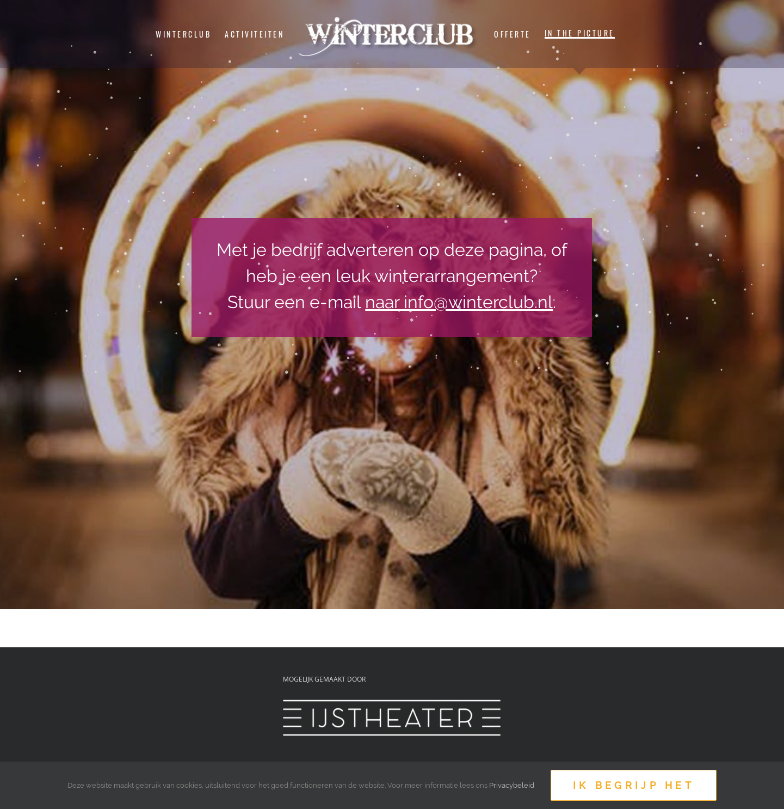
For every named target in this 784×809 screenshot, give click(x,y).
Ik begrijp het (633, 785)
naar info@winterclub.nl (459, 302)
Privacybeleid (511, 785)
